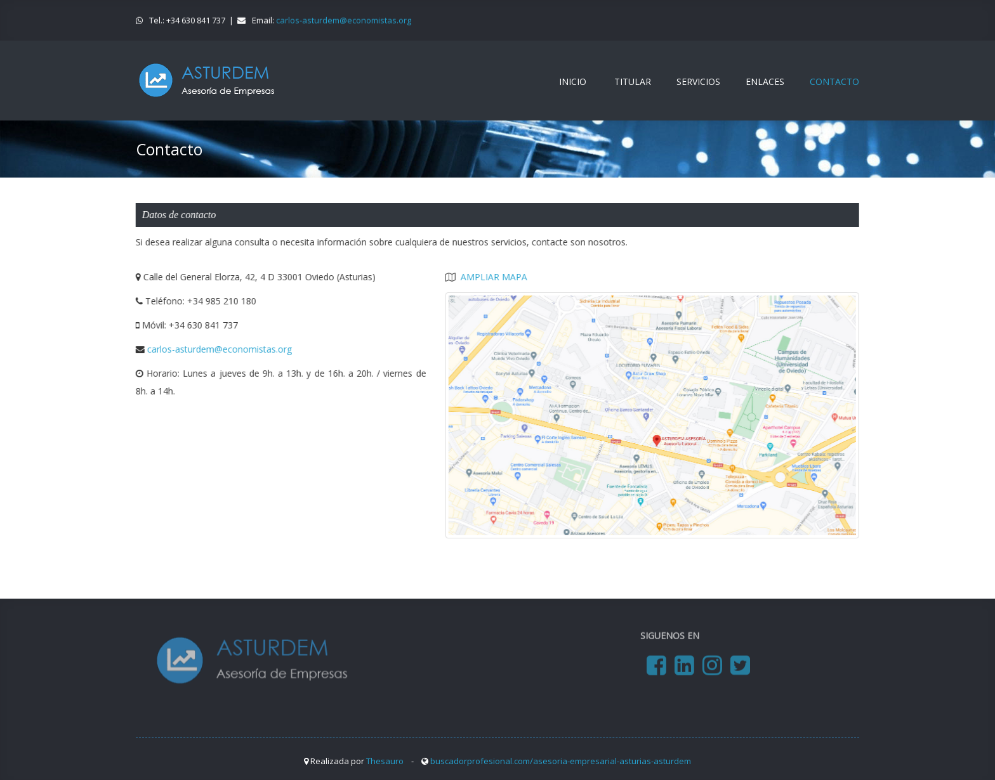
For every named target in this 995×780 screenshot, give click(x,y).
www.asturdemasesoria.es (207, 80)
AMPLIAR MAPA (493, 277)
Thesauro (385, 761)
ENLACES (765, 81)
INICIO (573, 81)
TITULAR (632, 81)
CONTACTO (834, 81)
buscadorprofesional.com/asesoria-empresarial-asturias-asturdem (560, 761)
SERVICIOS (698, 81)
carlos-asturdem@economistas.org (343, 19)
